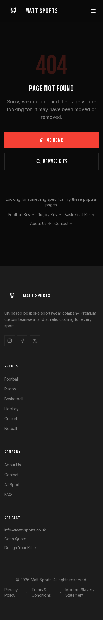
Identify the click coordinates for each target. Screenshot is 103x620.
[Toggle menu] (93, 10)
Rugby (10, 389)
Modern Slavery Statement (79, 592)
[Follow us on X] (35, 340)
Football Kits (21, 215)
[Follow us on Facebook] (22, 340)
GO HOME (51, 140)
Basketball (13, 398)
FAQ (8, 494)
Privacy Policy (11, 592)
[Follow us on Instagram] (9, 340)
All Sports (12, 484)
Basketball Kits (80, 215)
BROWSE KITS (51, 161)
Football (11, 379)
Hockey (11, 408)
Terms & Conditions (41, 592)
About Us (40, 223)
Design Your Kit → (20, 547)
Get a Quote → (17, 538)
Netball (10, 428)
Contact (63, 223)
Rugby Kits (49, 215)
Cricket (10, 418)
